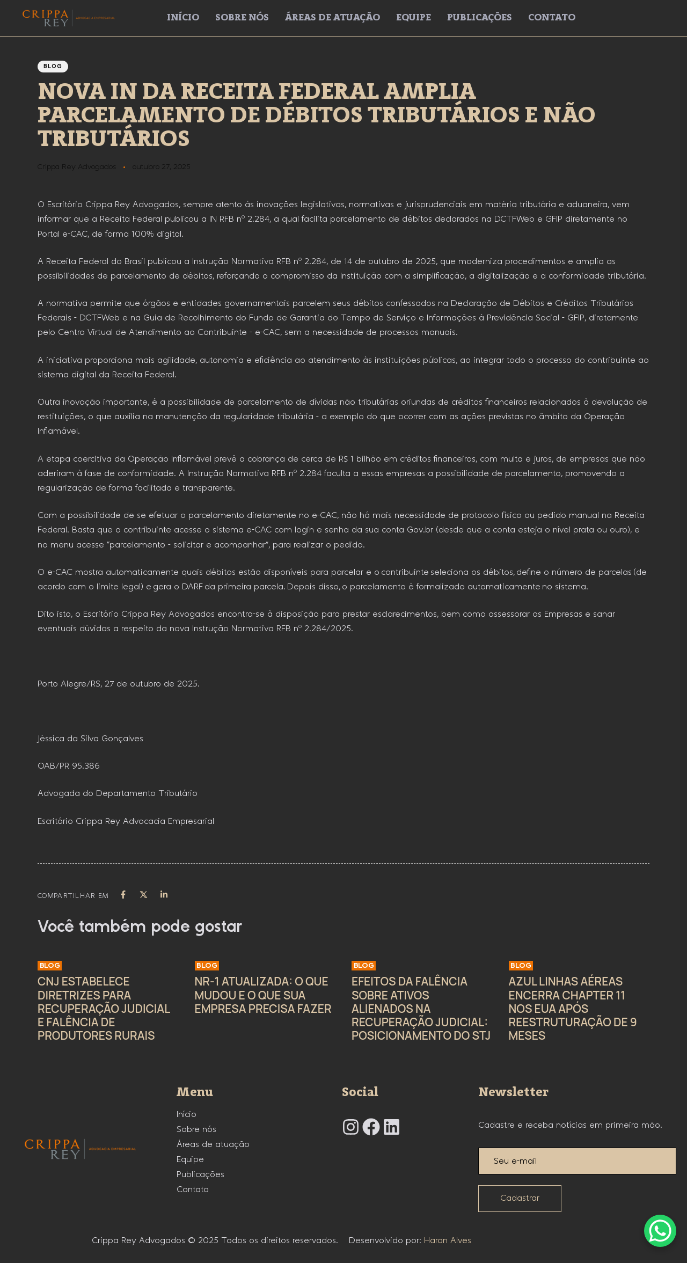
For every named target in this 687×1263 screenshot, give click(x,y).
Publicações (479, 18)
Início (183, 18)
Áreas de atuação (332, 18)
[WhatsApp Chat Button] (660, 1231)
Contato (551, 18)
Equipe (413, 18)
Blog (52, 66)
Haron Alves (447, 1241)
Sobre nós (242, 18)
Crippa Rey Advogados (77, 167)
